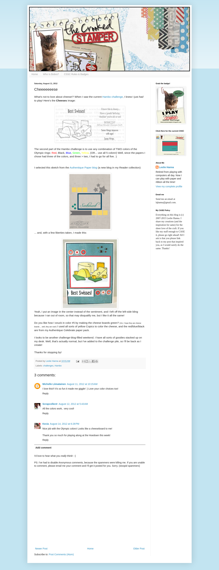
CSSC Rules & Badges (76, 74)
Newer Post (41, 548)
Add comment (43, 447)
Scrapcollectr (50, 404)
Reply (45, 393)
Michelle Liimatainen (54, 384)
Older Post (139, 548)
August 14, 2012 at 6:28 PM (64, 423)
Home (34, 74)
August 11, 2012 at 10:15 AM (82, 384)
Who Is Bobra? (51, 74)
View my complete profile (169, 186)
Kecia (45, 423)
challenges (48, 366)
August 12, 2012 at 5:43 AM (73, 404)
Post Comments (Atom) (61, 554)
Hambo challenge (112, 96)
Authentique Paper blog (83, 167)
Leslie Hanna (166, 167)
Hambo (58, 366)
